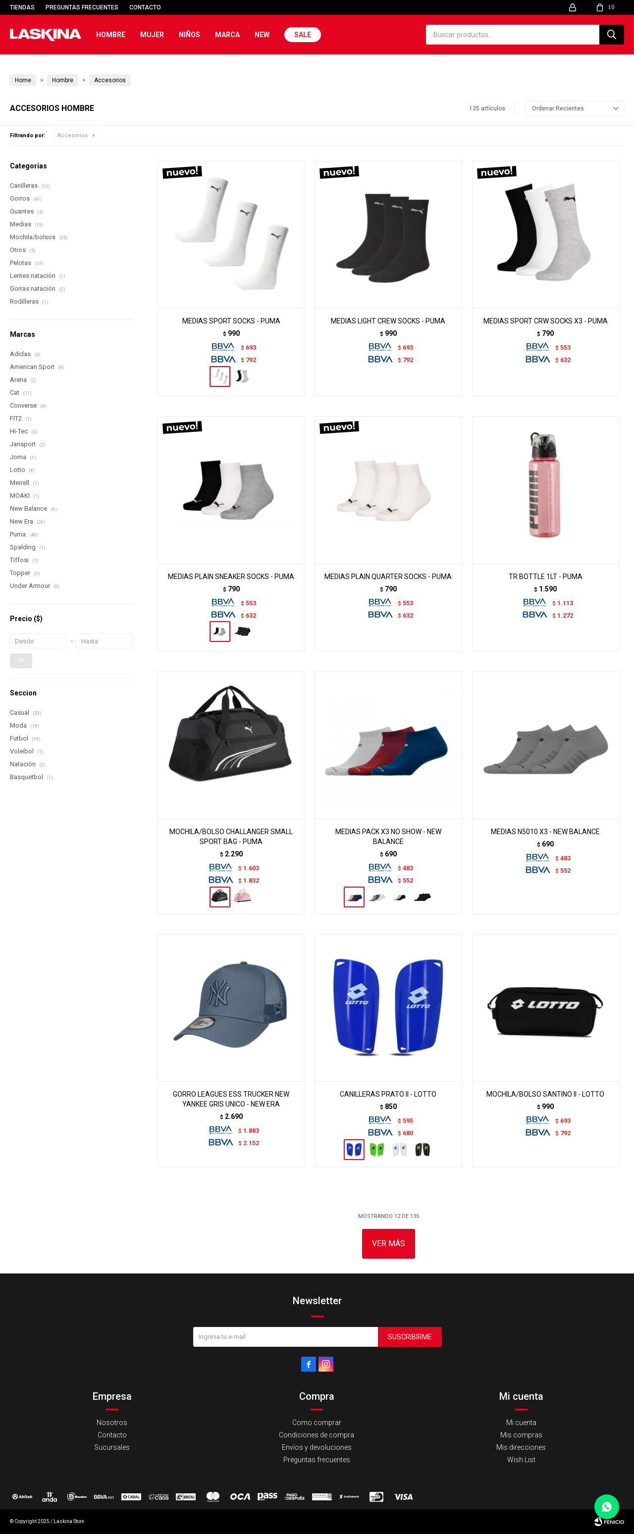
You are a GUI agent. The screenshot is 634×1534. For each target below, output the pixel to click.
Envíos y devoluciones (317, 1447)
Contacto (145, 7)
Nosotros (112, 1423)
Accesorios (72, 135)
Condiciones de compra (316, 1435)
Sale (302, 35)
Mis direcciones (521, 1447)
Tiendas (22, 7)
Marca (227, 35)
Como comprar (316, 1423)
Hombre (110, 35)
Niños (189, 35)
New (262, 35)
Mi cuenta (521, 1423)
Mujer (152, 35)
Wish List (521, 1460)
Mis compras (521, 1435)
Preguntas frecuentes (82, 7)
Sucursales (112, 1447)
